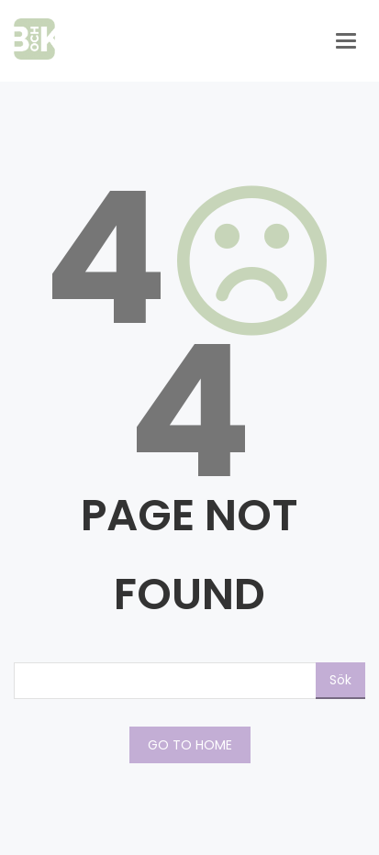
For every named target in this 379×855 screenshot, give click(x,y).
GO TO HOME (190, 745)
